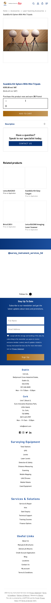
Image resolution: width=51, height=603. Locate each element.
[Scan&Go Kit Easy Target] (36, 177)
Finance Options (25, 523)
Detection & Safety (25, 462)
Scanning (25, 470)
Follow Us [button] (25, 294)
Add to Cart (25, 113)
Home (5, 11)
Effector (40, 595)
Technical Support (25, 515)
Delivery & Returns (25, 549)
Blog (25, 557)
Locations (25, 561)
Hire (25, 507)
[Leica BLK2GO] (13, 177)
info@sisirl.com (25, 426)
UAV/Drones (25, 478)
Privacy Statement (18, 349)
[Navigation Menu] (47, 3)
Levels (25, 454)
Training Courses (25, 519)
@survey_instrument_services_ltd (25, 252)
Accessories (15, 11)
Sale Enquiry (25, 511)
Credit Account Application (25, 553)
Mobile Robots (25, 482)
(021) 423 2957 (25, 417)
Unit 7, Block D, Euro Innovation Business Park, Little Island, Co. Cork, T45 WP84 (25, 407)
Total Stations (25, 446)
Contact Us (25, 143)
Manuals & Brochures (25, 545)
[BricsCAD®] (13, 211)
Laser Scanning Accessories (33, 11)
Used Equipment (26, 486)
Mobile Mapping (25, 474)
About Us (25, 541)
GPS (25, 450)
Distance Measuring (25, 466)
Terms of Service (26, 601)
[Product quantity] (25, 101)
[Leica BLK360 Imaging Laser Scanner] (36, 211)
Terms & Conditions (25, 572)
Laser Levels (25, 458)
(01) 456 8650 (25, 387)
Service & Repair (25, 503)
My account (25, 568)
